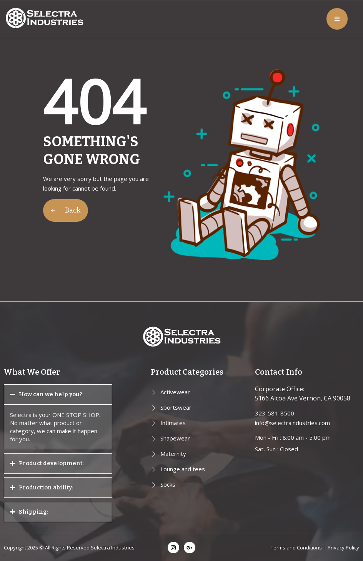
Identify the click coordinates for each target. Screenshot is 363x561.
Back (65, 210)
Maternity (173, 453)
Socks (167, 484)
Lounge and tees (182, 469)
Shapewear (175, 438)
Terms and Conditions (296, 547)
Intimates (173, 423)
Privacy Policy (343, 547)
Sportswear (175, 407)
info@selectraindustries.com (292, 423)
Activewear (175, 392)
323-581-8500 (274, 413)
